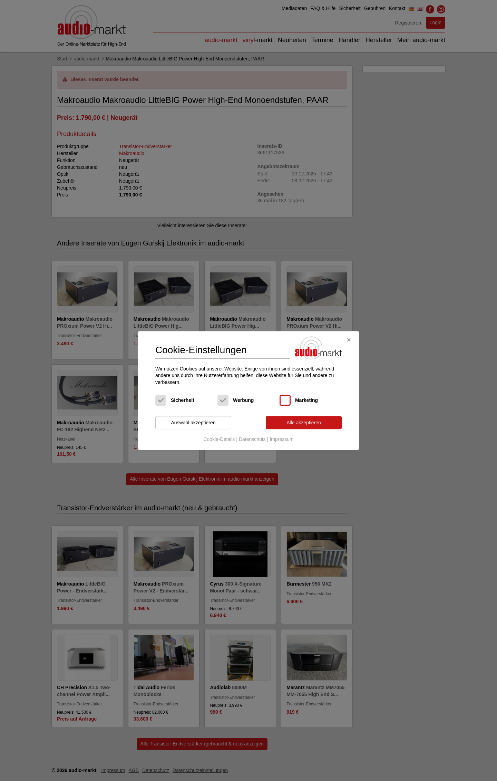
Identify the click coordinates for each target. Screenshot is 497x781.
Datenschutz (252, 439)
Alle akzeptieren (303, 422)
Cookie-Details (219, 439)
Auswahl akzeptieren (193, 422)
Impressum (281, 439)
